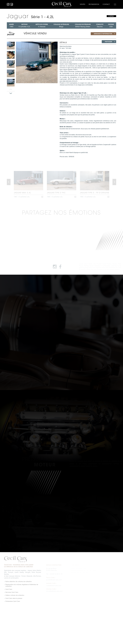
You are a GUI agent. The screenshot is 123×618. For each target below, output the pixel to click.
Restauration (94, 4)
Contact (106, 4)
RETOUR (111, 16)
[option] (11, 45)
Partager (108, 41)
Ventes (82, 4)
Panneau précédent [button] (11, 89)
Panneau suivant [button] (11, 93)
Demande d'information (103, 33)
